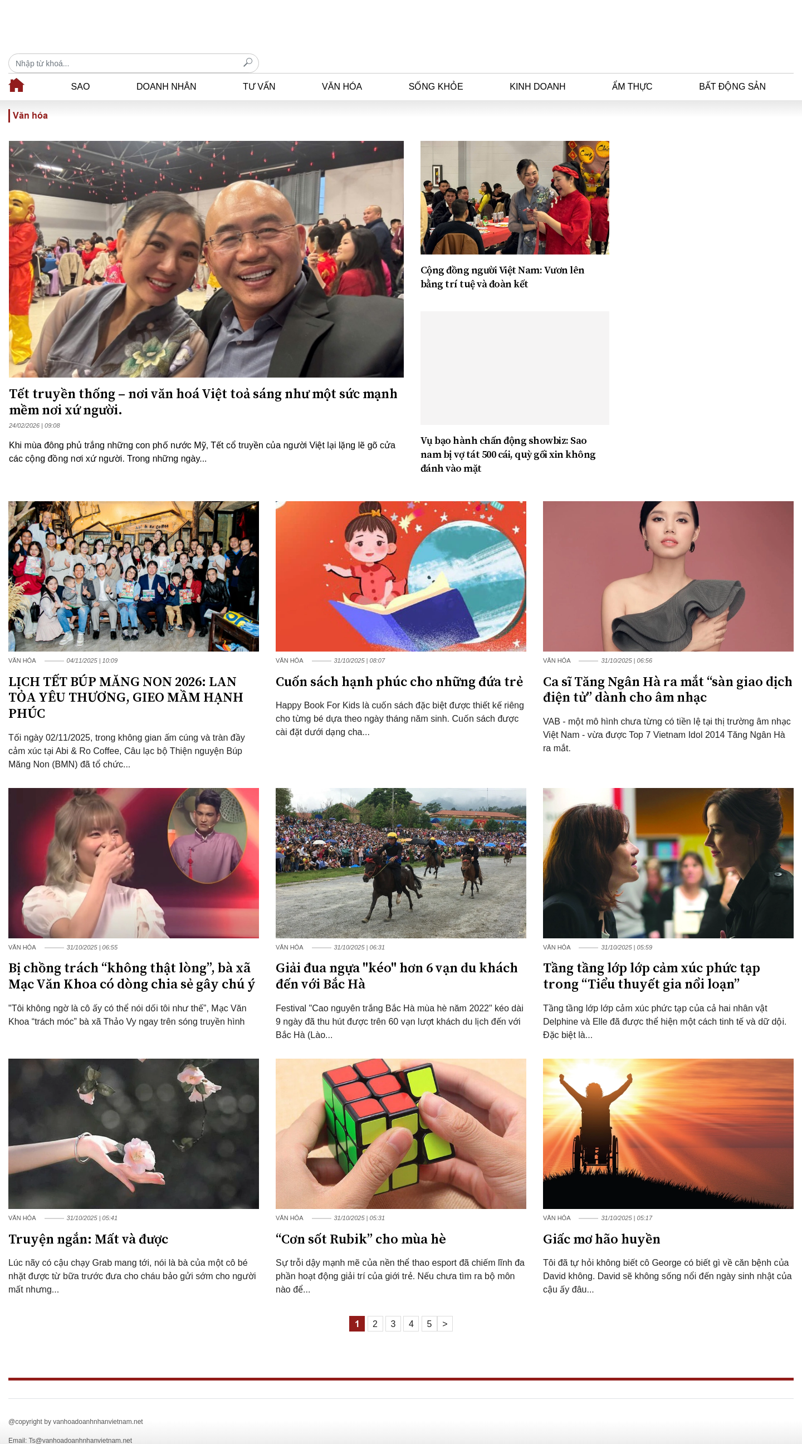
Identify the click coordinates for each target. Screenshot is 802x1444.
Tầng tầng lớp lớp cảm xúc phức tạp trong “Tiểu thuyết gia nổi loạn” (651, 957)
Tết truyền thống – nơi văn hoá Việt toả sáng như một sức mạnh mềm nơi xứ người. (203, 382)
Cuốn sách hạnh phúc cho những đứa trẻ (399, 662)
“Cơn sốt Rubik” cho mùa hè (361, 1220)
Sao (80, 67)
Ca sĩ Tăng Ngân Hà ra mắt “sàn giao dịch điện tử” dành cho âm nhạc (668, 670)
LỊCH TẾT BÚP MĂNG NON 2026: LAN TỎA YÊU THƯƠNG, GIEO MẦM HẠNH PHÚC (125, 678)
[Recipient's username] (668, 27)
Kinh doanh (537, 67)
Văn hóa (342, 67)
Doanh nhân (166, 67)
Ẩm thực (632, 67)
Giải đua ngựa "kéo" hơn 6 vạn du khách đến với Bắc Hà (397, 957)
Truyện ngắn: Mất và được (88, 1220)
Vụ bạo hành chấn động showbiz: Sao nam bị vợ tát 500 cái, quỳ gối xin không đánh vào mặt (508, 435)
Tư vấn (259, 67)
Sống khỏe (436, 67)
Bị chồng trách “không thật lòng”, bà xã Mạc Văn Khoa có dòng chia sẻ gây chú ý (132, 957)
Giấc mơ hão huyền (602, 1220)
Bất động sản (732, 67)
